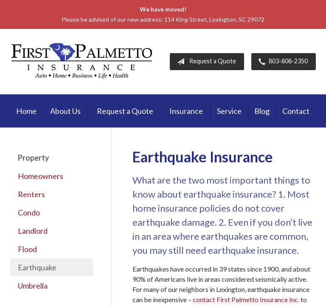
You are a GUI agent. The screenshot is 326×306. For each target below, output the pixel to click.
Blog (262, 111)
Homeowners (40, 176)
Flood (27, 249)
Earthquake (37, 267)
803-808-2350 (281, 62)
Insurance (186, 111)
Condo (29, 212)
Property (33, 157)
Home (26, 111)
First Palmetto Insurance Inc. (82, 61)
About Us (65, 111)
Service (229, 111)
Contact (295, 111)
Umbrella (33, 285)
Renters (31, 194)
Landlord (33, 230)
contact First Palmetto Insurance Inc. (246, 299)
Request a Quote (205, 62)
